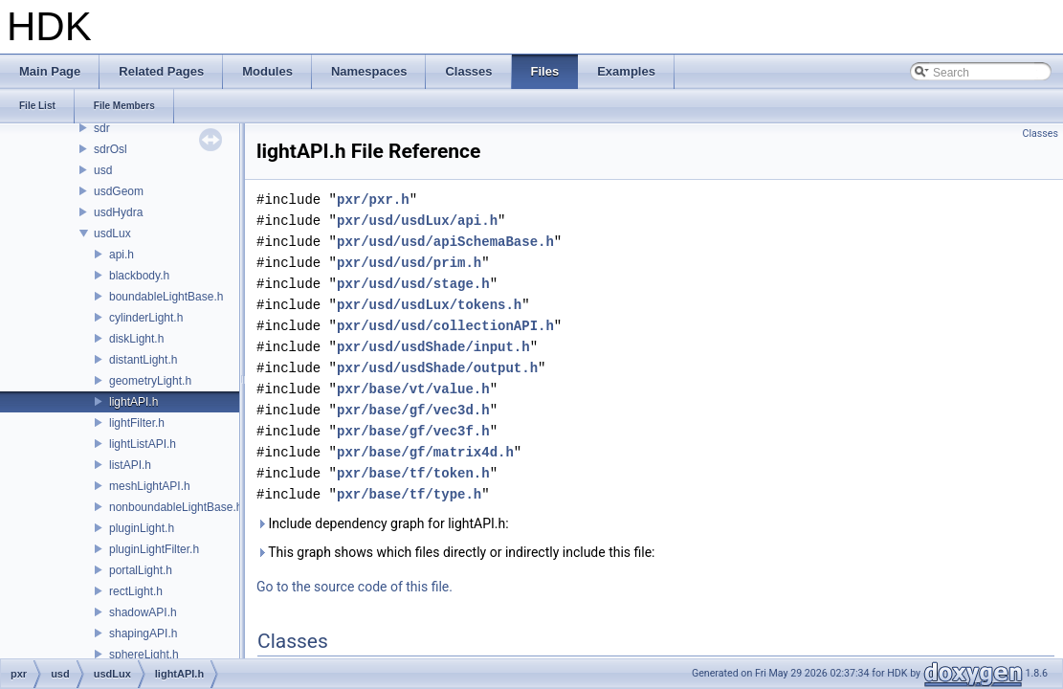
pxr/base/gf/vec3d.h (413, 410)
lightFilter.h (137, 423)
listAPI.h (130, 465)
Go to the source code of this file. (354, 586)
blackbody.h (139, 275)
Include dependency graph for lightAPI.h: (382, 523)
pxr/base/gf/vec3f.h (413, 431)
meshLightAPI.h (149, 486)
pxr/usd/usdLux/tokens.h (429, 305)
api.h (121, 254)
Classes (1040, 133)
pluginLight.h (141, 528)
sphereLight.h (144, 654)
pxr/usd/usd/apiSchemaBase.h (445, 242)
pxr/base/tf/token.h (413, 473)
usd (103, 170)
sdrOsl (110, 149)
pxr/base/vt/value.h (413, 389)
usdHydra (118, 212)
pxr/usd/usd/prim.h (409, 263)
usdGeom (119, 191)
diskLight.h (136, 338)
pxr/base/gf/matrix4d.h (425, 452)
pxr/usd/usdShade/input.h (433, 347)
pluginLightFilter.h (154, 549)
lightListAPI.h (142, 444)
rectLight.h (136, 591)
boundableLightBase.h (166, 296)
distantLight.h (143, 360)
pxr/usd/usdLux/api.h (417, 220)
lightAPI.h (133, 402)
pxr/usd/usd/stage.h (413, 284)
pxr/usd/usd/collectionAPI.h (445, 326)
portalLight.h (140, 570)
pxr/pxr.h (373, 199)
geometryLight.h (150, 381)
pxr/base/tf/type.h (409, 494)
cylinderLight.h (146, 317)
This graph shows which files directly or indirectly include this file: (455, 552)
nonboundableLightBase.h (175, 507)
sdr (102, 128)
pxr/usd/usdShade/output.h (437, 368)
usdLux (112, 233)
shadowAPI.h (143, 612)
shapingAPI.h (143, 633)
